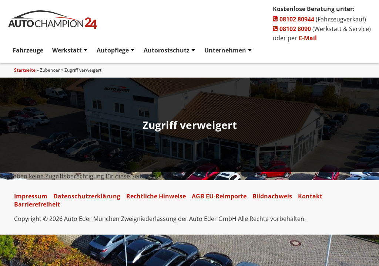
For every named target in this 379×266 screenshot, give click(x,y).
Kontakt (310, 196)
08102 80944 (293, 19)
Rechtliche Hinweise (156, 196)
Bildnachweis (272, 196)
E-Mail (308, 38)
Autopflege (113, 50)
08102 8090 (292, 29)
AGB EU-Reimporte (219, 196)
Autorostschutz (167, 50)
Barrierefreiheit (37, 204)
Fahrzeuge (28, 50)
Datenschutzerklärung (86, 196)
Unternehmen (225, 50)
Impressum (30, 196)
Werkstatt (67, 50)
